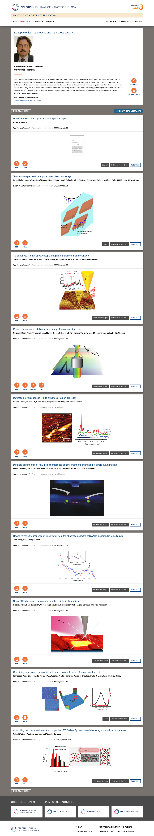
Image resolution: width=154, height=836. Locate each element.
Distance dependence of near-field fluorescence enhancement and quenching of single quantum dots (65, 465)
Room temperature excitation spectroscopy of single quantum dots (47, 329)
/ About (49, 21)
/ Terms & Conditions (109, 832)
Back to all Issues (21, 111)
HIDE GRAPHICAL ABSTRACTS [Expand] (128, 111)
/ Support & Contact (109, 827)
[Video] (25, 163)
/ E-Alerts (137, 21)
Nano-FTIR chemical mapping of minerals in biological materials (46, 601)
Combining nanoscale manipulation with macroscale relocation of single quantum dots (57, 672)
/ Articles (24, 21)
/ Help (79, 827)
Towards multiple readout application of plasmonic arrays (42, 176)
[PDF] (16, 163)
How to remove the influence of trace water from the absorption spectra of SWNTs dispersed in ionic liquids (68, 536)
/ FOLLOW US (124, 21)
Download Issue (134, 94)
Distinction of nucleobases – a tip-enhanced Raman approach (44, 398)
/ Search (111, 21)
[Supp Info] (33, 385)
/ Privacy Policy (84, 832)
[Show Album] (25, 242)
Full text (135, 165)
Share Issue (134, 85)
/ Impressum (128, 832)
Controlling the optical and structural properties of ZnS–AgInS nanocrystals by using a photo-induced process (69, 730)
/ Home (14, 21)
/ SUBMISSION (38, 21)
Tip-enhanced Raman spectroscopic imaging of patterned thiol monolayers (51, 255)
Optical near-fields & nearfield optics (27, 100)
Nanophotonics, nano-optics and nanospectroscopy (39, 118)
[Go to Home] (26, 829)
